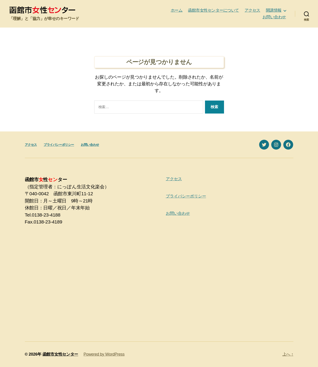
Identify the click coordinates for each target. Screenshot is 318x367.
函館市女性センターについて (213, 10)
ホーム (177, 10)
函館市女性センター (60, 354)
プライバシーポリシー (59, 144)
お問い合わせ (274, 17)
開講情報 (274, 10)
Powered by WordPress (103, 354)
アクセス (252, 10)
